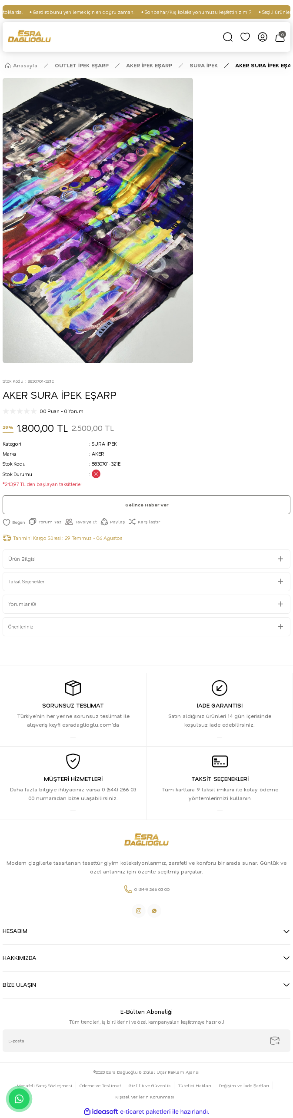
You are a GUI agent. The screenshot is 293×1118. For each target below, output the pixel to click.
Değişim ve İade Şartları (244, 1085)
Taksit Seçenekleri (27, 581)
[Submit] (275, 1040)
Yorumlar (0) (22, 604)
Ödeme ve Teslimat (100, 1085)
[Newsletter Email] (146, 1040)
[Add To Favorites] (14, 522)
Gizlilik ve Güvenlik (149, 1085)
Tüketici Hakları (194, 1085)
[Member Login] (262, 37)
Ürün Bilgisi (22, 559)
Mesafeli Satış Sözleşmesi (44, 1085)
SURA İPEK (104, 443)
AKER (98, 453)
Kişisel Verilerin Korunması (144, 1097)
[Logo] (29, 36)
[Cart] (280, 37)
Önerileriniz (20, 626)
